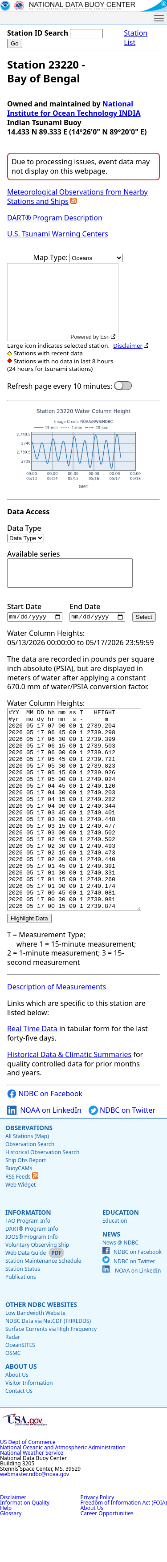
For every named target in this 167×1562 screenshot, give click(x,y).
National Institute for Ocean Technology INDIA (74, 108)
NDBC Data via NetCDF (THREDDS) (48, 1361)
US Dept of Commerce (28, 1482)
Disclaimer (128, 346)
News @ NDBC (120, 1283)
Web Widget (20, 1225)
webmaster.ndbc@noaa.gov (34, 1514)
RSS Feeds (21, 1217)
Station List (135, 37)
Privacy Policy (97, 1538)
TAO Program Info (27, 1261)
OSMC (12, 1393)
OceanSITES (20, 1385)
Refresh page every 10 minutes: (59, 386)
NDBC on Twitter (122, 1150)
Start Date (34, 612)
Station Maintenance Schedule (43, 1301)
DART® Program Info (31, 1269)
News (111, 1274)
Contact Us (19, 1431)
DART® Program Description (54, 218)
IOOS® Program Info (31, 1277)
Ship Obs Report (25, 1200)
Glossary (10, 1554)
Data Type (25, 533)
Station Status (22, 1309)
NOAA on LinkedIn (44, 1150)
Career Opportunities (107, 1554)
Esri (105, 337)
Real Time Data (32, 1069)
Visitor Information (29, 1423)
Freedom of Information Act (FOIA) (124, 1543)
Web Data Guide (25, 1293)
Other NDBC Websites (41, 1345)
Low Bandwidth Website (35, 1353)
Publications (20, 1317)
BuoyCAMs (18, 1208)
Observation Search (29, 1184)
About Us (21, 1407)
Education (120, 1253)
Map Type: (51, 257)
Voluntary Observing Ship (37, 1285)
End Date (97, 612)
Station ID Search (37, 33)
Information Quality (24, 1543)
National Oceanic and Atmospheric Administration (63, 1488)
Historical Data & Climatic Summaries (69, 1095)
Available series (70, 568)
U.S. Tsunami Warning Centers (57, 234)
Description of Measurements (56, 1027)
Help (6, 1548)
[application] (63, 302)
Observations (29, 1168)
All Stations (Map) (27, 1176)
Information (28, 1253)
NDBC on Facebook (44, 1134)
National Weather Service (31, 1493)
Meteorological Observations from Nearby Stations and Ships (77, 196)
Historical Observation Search (42, 1192)
